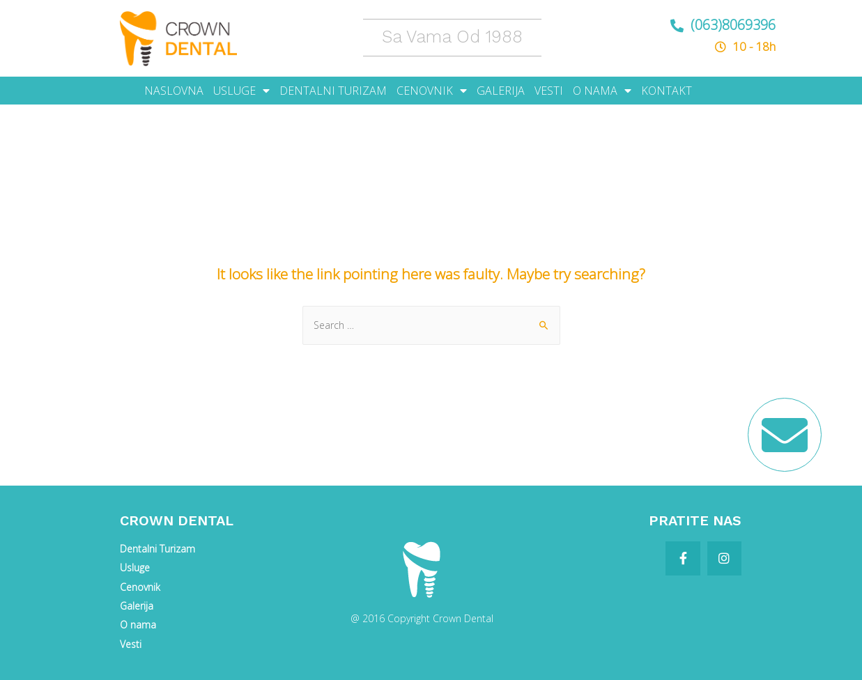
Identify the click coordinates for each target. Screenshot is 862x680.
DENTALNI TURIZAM (333, 90)
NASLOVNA (173, 90)
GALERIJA (501, 90)
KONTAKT (666, 90)
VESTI (548, 90)
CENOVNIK (432, 90)
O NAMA (602, 90)
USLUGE (241, 90)
